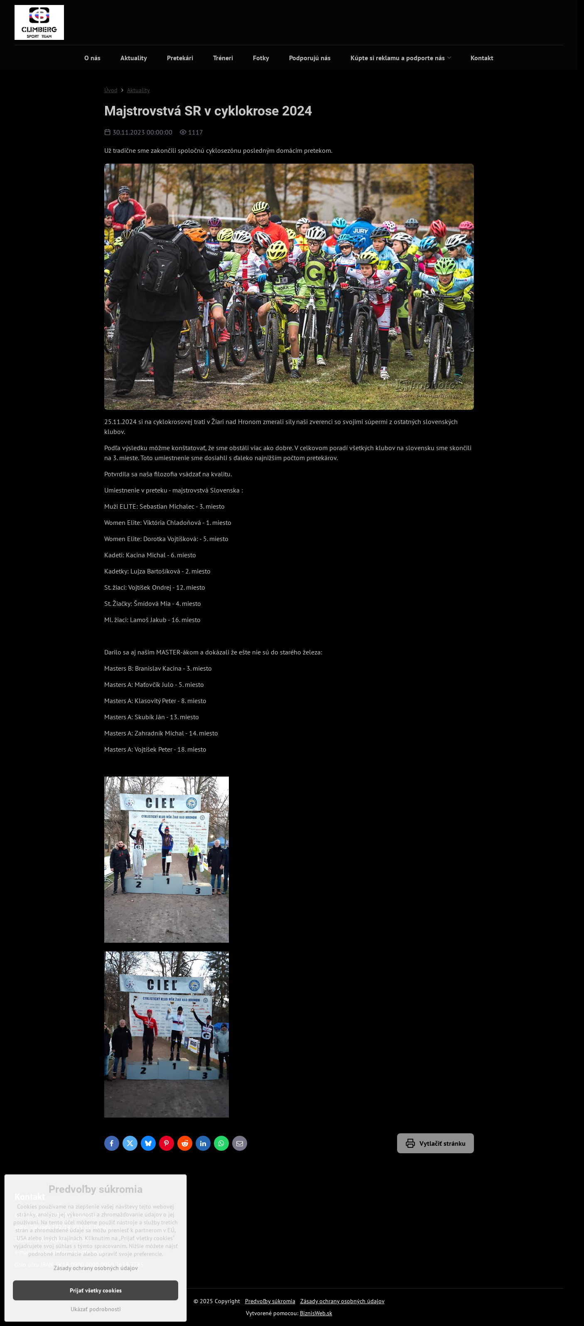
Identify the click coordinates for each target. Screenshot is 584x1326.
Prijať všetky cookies (96, 1315)
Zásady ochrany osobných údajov (342, 1301)
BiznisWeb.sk (316, 1313)
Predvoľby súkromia (270, 1301)
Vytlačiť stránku (435, 1143)
